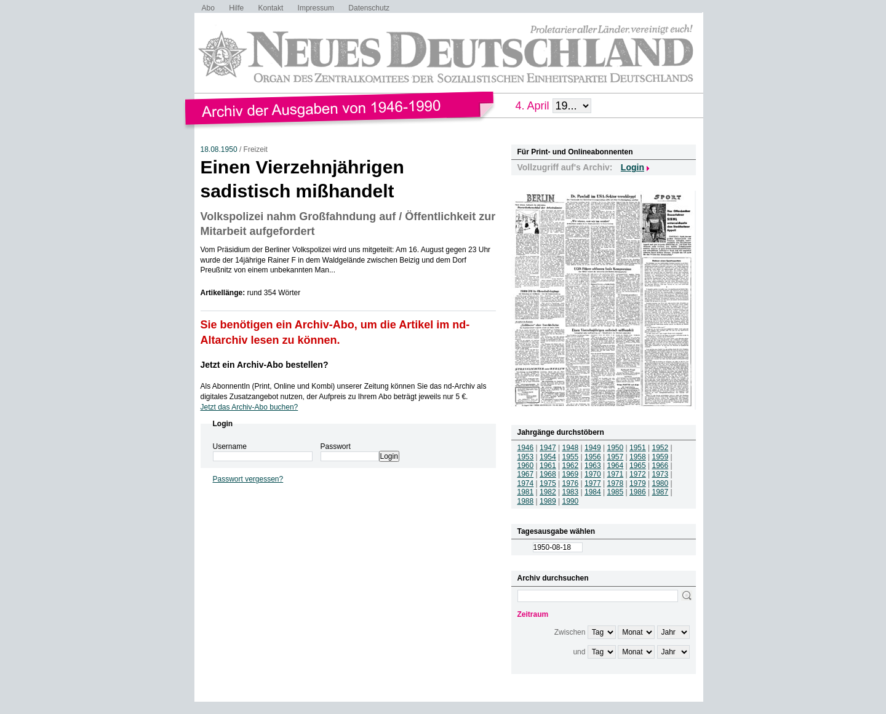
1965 (637, 465)
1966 (660, 465)
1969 (570, 474)
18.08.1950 (219, 149)
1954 (548, 457)
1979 (637, 483)
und (579, 652)
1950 (615, 447)
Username (230, 446)
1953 (525, 457)
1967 (525, 474)
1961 (548, 465)
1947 (548, 447)
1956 (593, 457)
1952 (660, 447)
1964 (615, 465)
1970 (593, 474)
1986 (637, 492)
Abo (208, 8)
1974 (525, 483)
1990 (570, 501)
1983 (570, 492)
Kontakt (271, 8)
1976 (570, 483)
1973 (660, 474)
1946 (525, 447)
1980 (660, 483)
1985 (615, 492)
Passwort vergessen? (248, 479)
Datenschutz (368, 8)
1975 (548, 483)
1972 (637, 474)
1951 (637, 447)
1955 (570, 457)
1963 (593, 465)
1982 (548, 492)
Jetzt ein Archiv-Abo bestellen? (265, 365)
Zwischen (570, 632)
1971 (615, 474)
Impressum (316, 8)
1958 (637, 457)
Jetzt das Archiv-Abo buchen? (249, 407)
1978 (615, 483)
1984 (593, 492)
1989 (548, 501)
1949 (593, 447)
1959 (660, 457)
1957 (615, 457)
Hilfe (236, 8)
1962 (570, 465)
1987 (660, 492)
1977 (593, 483)
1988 (525, 501)
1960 (525, 465)
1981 (525, 492)
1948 (570, 447)
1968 (548, 474)
